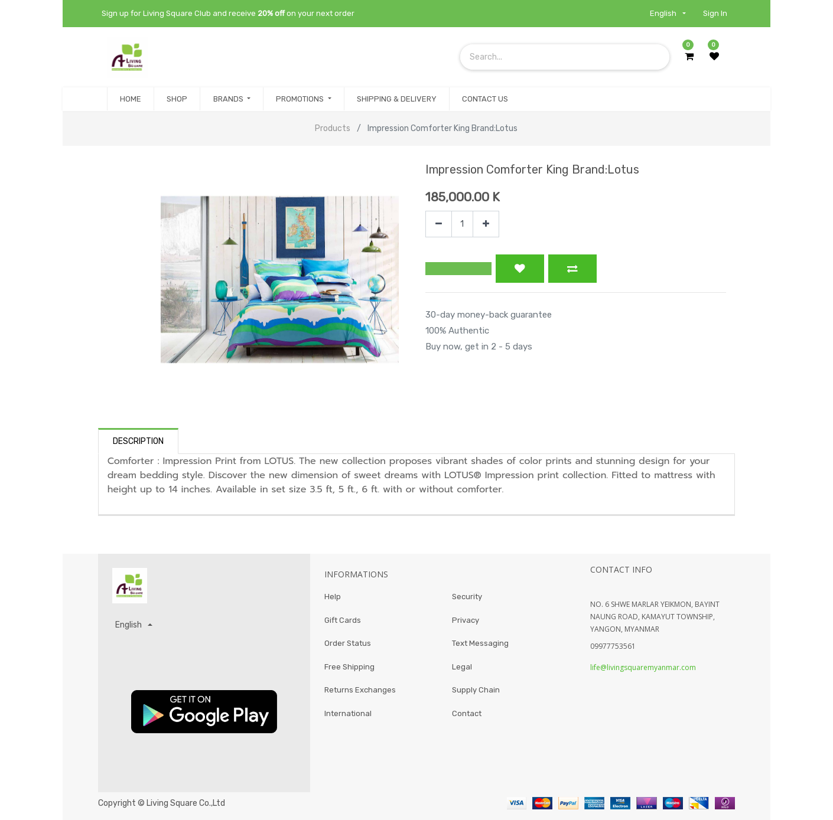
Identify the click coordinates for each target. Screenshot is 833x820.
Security (467, 596)
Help (332, 596)
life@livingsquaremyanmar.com (643, 667)
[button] (458, 268)
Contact (466, 713)
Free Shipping (349, 666)
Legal (462, 666)
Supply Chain (476, 689)
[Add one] (486, 224)
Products (332, 128)
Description (138, 441)
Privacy (465, 620)
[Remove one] (438, 224)
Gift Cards (342, 620)
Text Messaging (480, 643)
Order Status (347, 643)
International (348, 713)
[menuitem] (130, 99)
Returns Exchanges (360, 689)
